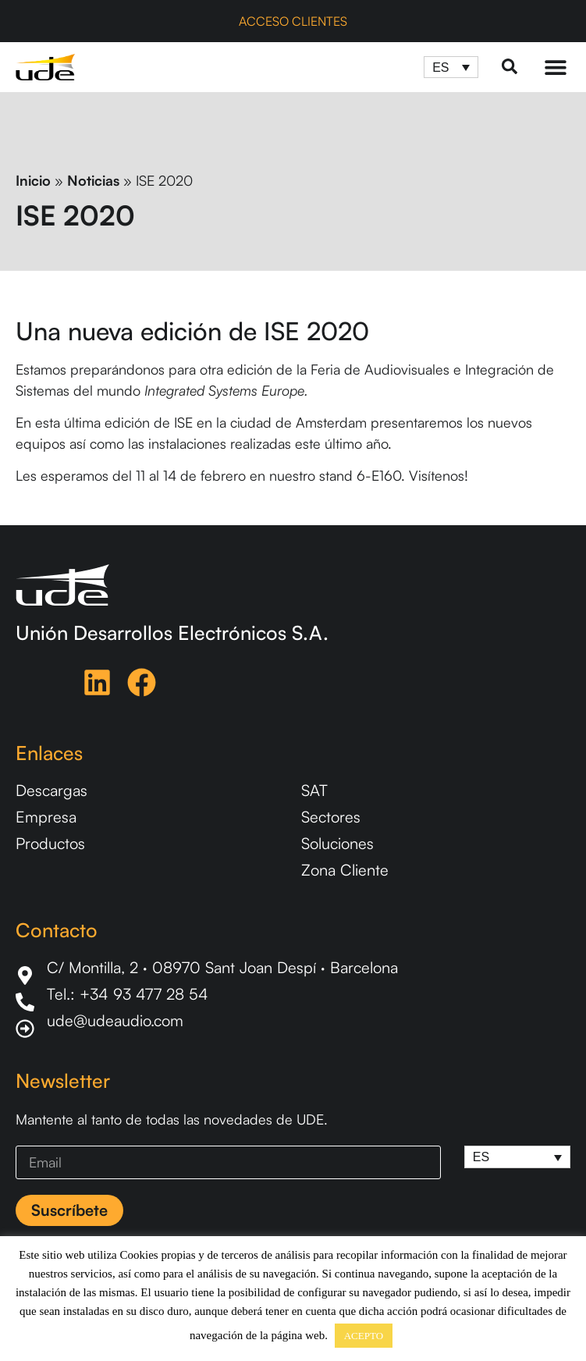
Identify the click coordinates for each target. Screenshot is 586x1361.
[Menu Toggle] (555, 67)
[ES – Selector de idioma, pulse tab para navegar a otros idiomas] (451, 67)
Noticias (93, 180)
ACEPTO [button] (363, 1335)
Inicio (33, 180)
